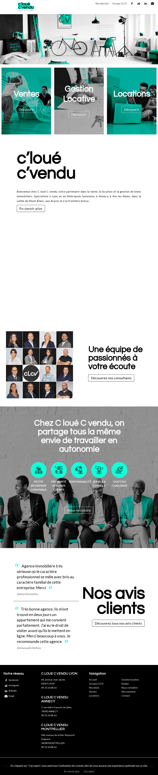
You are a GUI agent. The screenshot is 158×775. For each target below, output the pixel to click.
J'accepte (88, 771)
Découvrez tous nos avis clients (118, 623)
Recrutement (129, 691)
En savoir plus (30, 208)
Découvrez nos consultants (111, 378)
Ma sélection (102, 3)
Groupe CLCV (119, 3)
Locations (94, 695)
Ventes (93, 691)
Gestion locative (130, 679)
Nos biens (94, 687)
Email (152, 3)
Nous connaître (130, 687)
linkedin (145, 3)
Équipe (125, 683)
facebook (132, 3)
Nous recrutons (79, 510)
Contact (126, 695)
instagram (139, 3)
